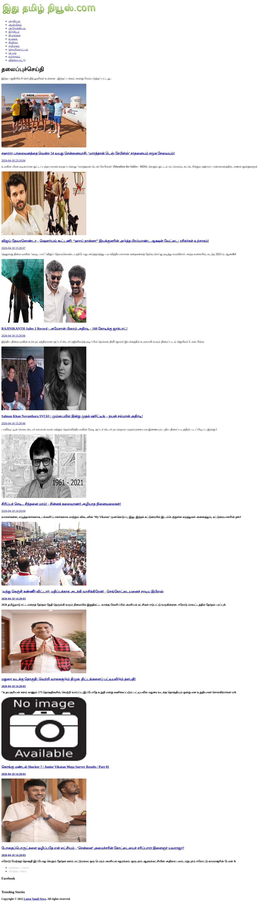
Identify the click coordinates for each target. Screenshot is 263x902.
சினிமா (13, 42)
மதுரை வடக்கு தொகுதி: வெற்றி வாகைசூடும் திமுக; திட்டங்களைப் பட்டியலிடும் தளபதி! (68, 679)
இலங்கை (14, 35)
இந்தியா (13, 31)
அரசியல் (14, 21)
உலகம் (13, 38)
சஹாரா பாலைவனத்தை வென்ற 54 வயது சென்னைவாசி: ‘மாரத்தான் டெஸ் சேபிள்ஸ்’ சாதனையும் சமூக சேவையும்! (88, 153)
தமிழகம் (13, 45)
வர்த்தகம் (14, 56)
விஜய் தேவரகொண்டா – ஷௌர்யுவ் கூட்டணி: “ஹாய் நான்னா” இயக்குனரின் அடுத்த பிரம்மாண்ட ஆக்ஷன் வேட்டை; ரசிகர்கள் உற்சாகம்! (105, 241)
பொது (12, 52)
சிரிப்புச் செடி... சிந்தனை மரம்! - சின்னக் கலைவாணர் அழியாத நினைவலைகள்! (61, 504)
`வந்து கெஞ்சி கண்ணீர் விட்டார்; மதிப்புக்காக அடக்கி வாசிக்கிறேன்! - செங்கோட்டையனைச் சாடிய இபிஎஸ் (82, 591)
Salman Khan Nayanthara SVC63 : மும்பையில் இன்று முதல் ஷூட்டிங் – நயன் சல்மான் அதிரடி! (72, 416)
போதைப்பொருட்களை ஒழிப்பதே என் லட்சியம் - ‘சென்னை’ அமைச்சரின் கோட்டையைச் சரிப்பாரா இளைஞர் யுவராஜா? (92, 848)
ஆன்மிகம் (15, 24)
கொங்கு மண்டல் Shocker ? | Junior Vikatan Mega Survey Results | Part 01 (55, 767)
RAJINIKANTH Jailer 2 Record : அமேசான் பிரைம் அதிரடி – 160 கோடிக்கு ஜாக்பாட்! (64, 328)
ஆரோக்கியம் (17, 28)
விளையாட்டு (16, 60)
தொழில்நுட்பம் (18, 49)
